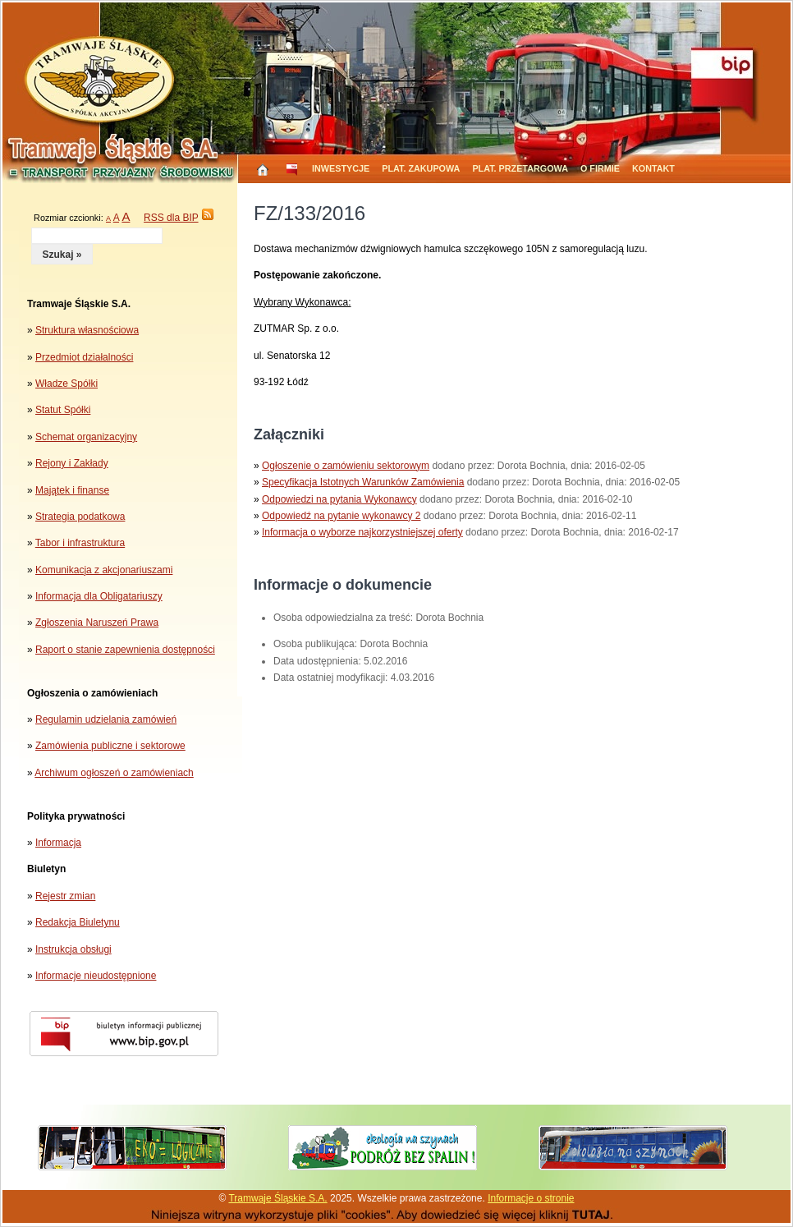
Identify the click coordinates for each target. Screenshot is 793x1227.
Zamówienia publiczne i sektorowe (110, 745)
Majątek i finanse (72, 490)
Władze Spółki (66, 383)
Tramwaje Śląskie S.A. (277, 1198)
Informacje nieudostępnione (95, 975)
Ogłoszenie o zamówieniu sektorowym (345, 465)
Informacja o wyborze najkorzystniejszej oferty (362, 532)
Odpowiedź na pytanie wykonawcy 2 (341, 516)
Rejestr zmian (65, 896)
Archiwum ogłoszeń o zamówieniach (113, 773)
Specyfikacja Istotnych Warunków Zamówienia (363, 482)
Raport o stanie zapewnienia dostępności (125, 649)
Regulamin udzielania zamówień (105, 719)
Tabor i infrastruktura (80, 543)
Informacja (58, 842)
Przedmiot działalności (84, 357)
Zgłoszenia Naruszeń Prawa (96, 622)
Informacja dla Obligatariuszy (99, 596)
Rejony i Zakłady (71, 463)
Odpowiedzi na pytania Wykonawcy (339, 499)
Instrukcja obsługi (73, 949)
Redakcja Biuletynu (77, 922)
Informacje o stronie (531, 1198)
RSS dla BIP (171, 217)
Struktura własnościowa (87, 330)
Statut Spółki (62, 410)
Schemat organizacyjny (86, 437)
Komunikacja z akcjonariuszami (103, 570)
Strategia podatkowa (80, 516)
